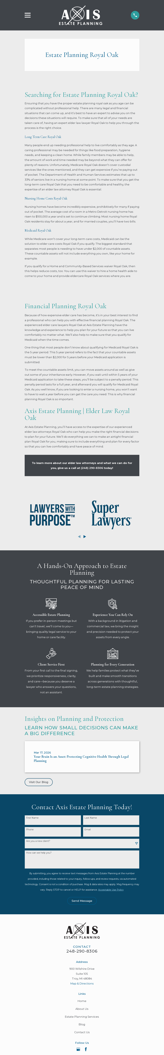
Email (87, 829)
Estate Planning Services (82, 1016)
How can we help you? (39, 852)
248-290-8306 (82, 951)
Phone (30, 829)
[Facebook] (86, 1049)
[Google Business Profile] (78, 1049)
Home (82, 1001)
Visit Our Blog (38, 782)
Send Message (82, 900)
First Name (32, 818)
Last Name (90, 818)
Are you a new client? (38, 841)
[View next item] (84, 536)
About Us (81, 1008)
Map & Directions (82, 983)
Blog (82, 1024)
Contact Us (82, 1032)
